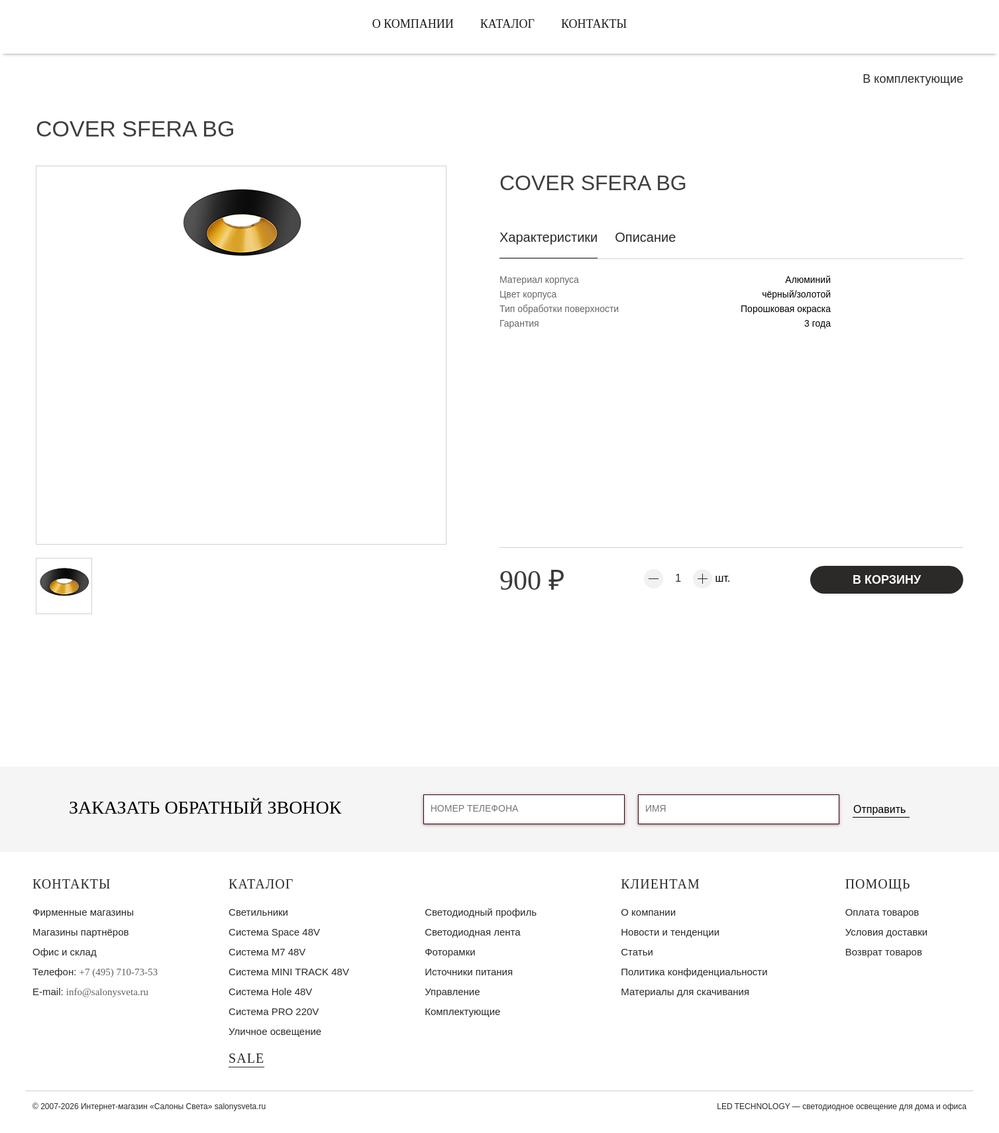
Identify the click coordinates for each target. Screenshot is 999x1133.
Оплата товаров (882, 912)
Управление (452, 991)
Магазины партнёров (80, 932)
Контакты (594, 23)
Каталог (507, 23)
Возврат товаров (883, 951)
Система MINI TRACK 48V (289, 971)
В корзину (887, 579)
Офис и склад (64, 951)
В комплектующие (913, 78)
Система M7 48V (267, 951)
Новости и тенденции (670, 932)
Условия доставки (886, 932)
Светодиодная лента (472, 932)
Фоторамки (450, 951)
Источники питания (469, 971)
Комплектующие (462, 1011)
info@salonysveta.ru (107, 992)
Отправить (879, 809)
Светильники (258, 912)
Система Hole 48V (270, 991)
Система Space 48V (274, 932)
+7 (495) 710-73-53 (118, 972)
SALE (246, 1058)
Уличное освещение (275, 1031)
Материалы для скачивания (685, 991)
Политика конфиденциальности (694, 971)
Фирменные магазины (83, 912)
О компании (413, 23)
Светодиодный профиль (481, 912)
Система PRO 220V (274, 1011)
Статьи (637, 951)
